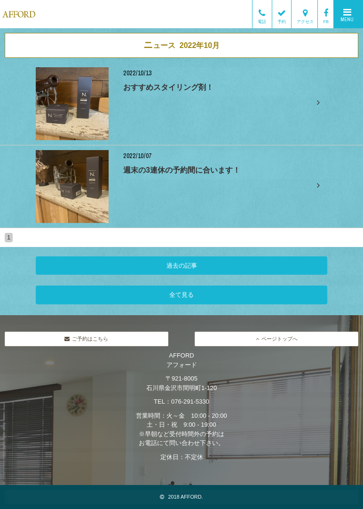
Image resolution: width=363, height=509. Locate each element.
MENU (347, 15)
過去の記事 (181, 265)
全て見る (181, 294)
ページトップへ (277, 339)
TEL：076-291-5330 (181, 401)
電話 (262, 14)
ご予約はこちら (86, 339)
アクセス (305, 14)
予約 (281, 14)
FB (326, 14)
